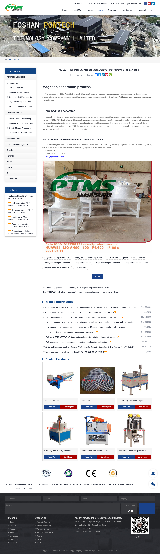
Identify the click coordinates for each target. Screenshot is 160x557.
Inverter (10, 156)
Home (65, 10)
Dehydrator (12, 179)
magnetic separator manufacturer (57, 268)
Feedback (142, 10)
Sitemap (109, 553)
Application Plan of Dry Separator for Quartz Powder (20, 197)
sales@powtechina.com (131, 4)
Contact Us (127, 10)
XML (116, 553)
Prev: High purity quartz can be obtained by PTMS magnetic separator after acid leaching (77, 288)
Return (97, 277)
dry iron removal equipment (117, 258)
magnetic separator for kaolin (137, 263)
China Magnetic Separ (59, 486)
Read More (52, 408)
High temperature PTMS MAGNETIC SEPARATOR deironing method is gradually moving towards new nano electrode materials (18, 204)
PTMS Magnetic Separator (25, 486)
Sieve (9, 167)
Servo (9, 162)
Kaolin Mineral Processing (19, 119)
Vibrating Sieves (14, 139)
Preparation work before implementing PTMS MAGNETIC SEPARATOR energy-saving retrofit (21, 232)
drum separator (139, 258)
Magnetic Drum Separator (19, 92)
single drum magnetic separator (108, 263)
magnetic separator (83, 263)
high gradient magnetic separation (88, 258)
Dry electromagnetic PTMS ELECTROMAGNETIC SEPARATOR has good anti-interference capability (19, 211)
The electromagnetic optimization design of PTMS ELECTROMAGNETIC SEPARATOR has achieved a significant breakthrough (18, 225)
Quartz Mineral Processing (19, 128)
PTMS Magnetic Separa (79, 486)
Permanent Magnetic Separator (121, 486)
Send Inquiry (69, 408)
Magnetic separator (99, 486)
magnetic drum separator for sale (57, 258)
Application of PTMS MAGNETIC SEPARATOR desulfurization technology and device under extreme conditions (20, 218)
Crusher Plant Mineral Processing (21, 133)
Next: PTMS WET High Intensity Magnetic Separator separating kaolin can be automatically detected (81, 292)
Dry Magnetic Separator (24, 490)
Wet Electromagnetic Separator (21, 106)
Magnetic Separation (16, 77)
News (100, 10)
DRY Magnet (43, 486)
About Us (76, 10)
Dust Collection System (17, 144)
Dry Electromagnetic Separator (21, 102)
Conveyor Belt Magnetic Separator (21, 97)
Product (89, 10)
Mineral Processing (15, 112)
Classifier (11, 173)
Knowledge (113, 10)
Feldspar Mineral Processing (20, 123)
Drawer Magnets (15, 88)
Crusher (10, 150)
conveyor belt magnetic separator (57, 263)
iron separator (81, 268)
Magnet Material (15, 83)
